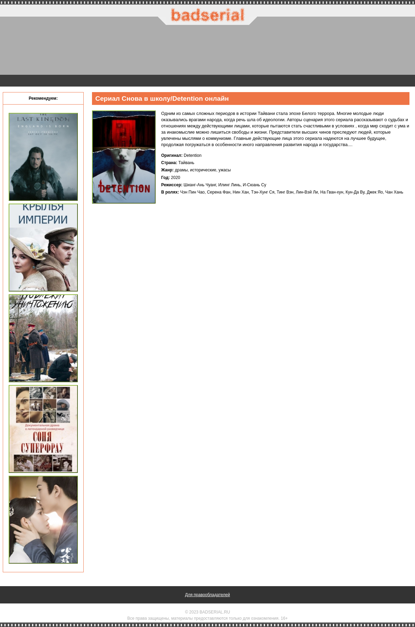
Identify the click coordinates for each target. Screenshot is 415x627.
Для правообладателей (207, 594)
